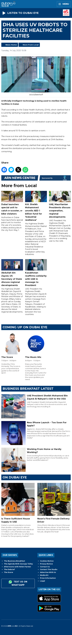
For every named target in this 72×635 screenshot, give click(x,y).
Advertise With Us (48, 572)
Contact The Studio (48, 569)
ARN (9, 626)
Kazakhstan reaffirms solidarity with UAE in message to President (36, 272)
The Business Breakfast (14, 561)
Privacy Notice (46, 564)
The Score (8, 572)
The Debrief (9, 569)
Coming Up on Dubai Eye (25, 327)
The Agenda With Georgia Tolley (18, 564)
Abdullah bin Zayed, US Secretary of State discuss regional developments (12, 272)
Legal (42, 581)
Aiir (16, 626)
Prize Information (48, 578)
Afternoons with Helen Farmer (17, 567)
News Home (11, 45)
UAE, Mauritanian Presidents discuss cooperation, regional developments (60, 204)
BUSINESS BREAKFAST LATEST (28, 388)
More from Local (31, 45)
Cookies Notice (47, 561)
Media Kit (44, 575)
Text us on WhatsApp (18, 583)
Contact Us (45, 567)
